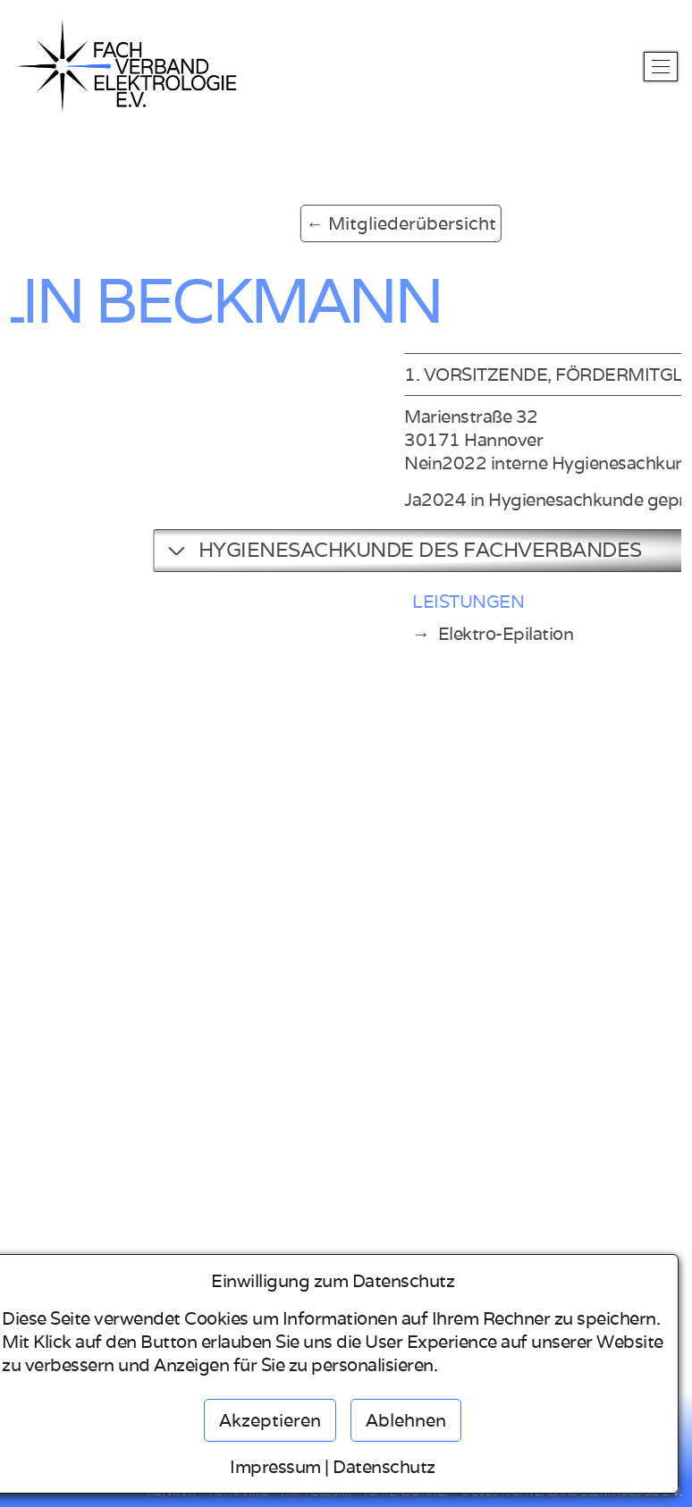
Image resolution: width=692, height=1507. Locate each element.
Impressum (275, 1466)
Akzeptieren (270, 1420)
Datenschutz (384, 1466)
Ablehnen (406, 1420)
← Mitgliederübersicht (301, 223)
